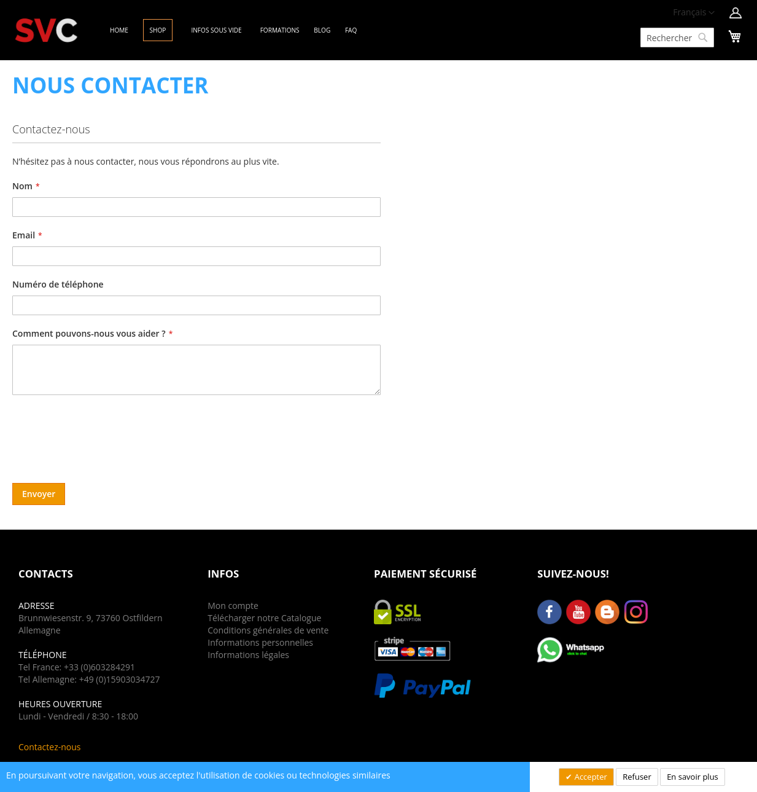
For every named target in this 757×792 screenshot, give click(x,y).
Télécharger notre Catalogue (264, 618)
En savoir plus (692, 776)
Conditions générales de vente (268, 630)
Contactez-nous (49, 747)
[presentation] (105, 434)
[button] (694, 13)
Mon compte (233, 605)
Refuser (637, 776)
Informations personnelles (260, 642)
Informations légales (248, 655)
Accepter (589, 776)
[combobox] (677, 37)
